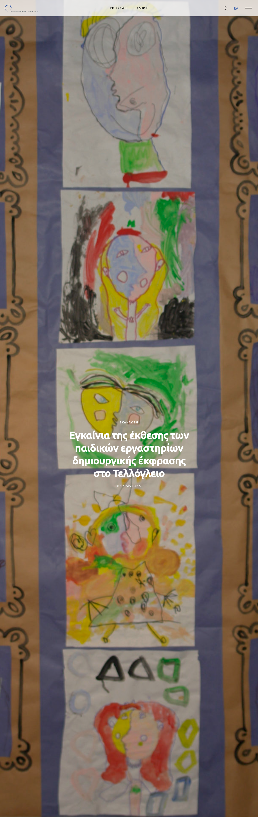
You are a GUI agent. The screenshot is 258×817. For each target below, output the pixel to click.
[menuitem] (236, 8)
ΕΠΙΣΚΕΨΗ (118, 8)
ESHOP (142, 8)
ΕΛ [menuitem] (236, 8)
